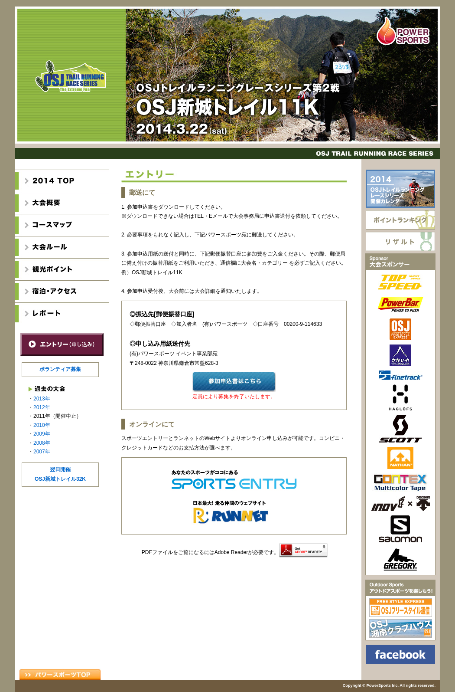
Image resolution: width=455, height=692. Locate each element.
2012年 (41, 407)
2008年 (41, 443)
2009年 (41, 434)
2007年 (41, 452)
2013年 (41, 399)
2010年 (41, 425)
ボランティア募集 (60, 369)
